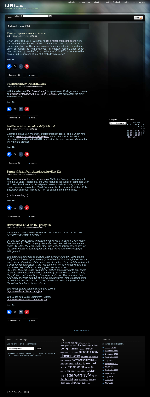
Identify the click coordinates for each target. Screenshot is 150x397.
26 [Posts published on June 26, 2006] (131, 135)
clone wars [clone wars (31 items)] (89, 349)
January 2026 (110, 348)
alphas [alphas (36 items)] (78, 343)
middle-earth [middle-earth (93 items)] (76, 366)
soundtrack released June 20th (34, 171)
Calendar (71, 2)
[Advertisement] (127, 68)
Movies (34, 36)
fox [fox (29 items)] (90, 357)
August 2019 (110, 373)
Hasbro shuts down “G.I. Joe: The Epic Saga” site (29, 225)
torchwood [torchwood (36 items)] (83, 379)
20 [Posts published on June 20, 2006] (133, 133)
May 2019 (109, 383)
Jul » (134, 137)
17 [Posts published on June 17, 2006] (144, 131)
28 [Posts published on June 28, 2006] (136, 135)
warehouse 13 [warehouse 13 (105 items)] (75, 382)
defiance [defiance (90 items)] (84, 351)
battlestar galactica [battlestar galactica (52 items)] (88, 345)
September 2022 (111, 357)
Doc (10, 36)
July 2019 (109, 377)
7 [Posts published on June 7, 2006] (135, 129)
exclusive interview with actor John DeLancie (33, 94)
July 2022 (109, 360)
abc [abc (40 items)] (72, 343)
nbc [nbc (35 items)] (86, 367)
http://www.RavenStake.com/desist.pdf (27, 299)
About (96, 2)
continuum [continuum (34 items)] (73, 352)
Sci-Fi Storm (14, 5)
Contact (106, 2)
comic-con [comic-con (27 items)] (64, 352)
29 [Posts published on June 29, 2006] (139, 135)
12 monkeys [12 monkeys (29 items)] (65, 343)
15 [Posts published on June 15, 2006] (139, 131)
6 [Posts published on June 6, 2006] (133, 129)
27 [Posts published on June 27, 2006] (133, 135)
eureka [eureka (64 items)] (84, 356)
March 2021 (109, 367)
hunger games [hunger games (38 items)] (67, 363)
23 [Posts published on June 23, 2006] (141, 133)
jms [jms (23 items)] (75, 364)
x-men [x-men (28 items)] (87, 383)
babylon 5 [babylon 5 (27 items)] (73, 345)
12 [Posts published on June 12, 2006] (131, 131)
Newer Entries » (81, 330)
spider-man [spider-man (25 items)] (85, 371)
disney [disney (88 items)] (94, 351)
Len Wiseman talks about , (30, 126)
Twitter (127, 2)
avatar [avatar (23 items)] (88, 343)
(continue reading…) (17, 195)
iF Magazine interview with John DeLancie (26, 83)
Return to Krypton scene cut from (27, 33)
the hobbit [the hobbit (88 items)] (66, 379)
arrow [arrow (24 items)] (83, 343)
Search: (19, 16)
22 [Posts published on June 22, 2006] (139, 133)
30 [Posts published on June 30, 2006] (141, 135)
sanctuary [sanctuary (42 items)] (71, 371)
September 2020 (111, 370)
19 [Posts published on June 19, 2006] (131, 133)
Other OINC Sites (139, 2)
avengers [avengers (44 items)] (64, 345)
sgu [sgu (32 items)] (78, 371)
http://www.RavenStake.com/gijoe (24, 291)
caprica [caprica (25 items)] (81, 349)
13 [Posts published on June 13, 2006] (133, 131)
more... (34, 75)
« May (129, 137)
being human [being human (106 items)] (69, 348)
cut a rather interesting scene (61, 41)
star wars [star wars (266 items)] (75, 375)
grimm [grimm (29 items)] (68, 360)
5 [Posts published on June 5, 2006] (130, 129)
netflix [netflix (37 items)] (91, 367)
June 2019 (109, 380)
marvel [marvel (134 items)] (91, 363)
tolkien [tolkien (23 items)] (76, 379)
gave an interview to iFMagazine (32, 136)
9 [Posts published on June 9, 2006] (141, 129)
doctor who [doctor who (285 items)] (70, 356)
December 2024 (111, 351)
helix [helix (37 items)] (95, 360)
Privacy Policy (85, 2)
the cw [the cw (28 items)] (94, 376)
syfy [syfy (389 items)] (87, 375)
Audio (33, 174)
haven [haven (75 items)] (89, 359)
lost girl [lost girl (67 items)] (81, 363)
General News (36, 86)
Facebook (116, 2)
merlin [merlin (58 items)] (63, 367)
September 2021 (111, 364)
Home (9, 18)
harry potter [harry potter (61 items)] (78, 360)
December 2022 (111, 354)
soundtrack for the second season (29, 179)
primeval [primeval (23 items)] (63, 371)
